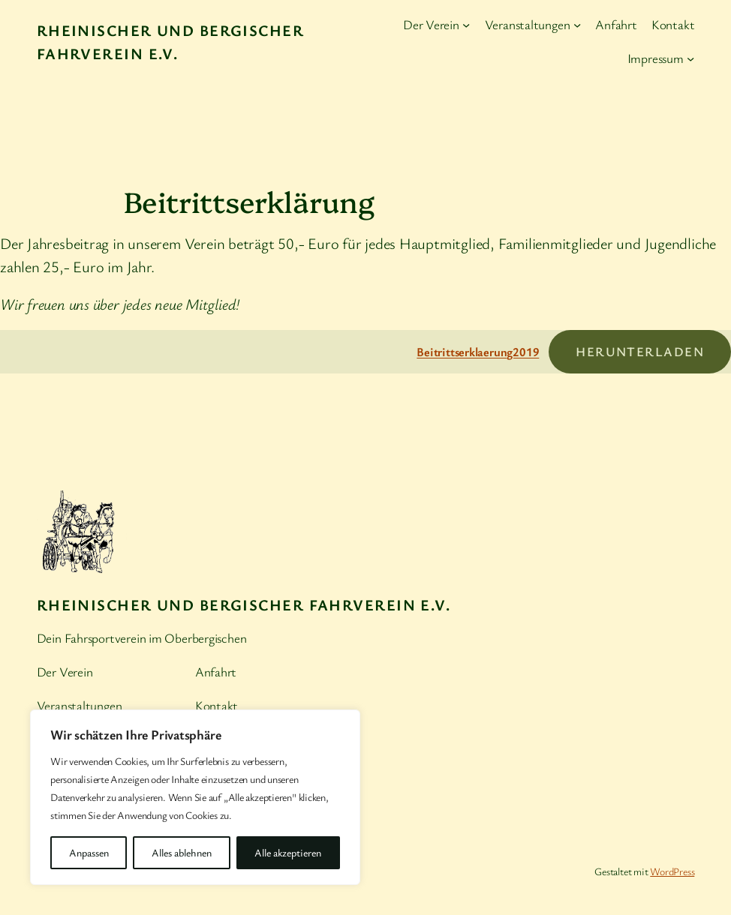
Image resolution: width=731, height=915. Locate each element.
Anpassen (89, 852)
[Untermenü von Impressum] (690, 58)
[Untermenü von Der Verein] (466, 24)
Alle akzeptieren (287, 852)
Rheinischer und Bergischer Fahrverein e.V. (243, 604)
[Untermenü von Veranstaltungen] (577, 24)
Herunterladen (640, 351)
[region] (195, 797)
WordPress (672, 871)
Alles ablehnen (182, 852)
